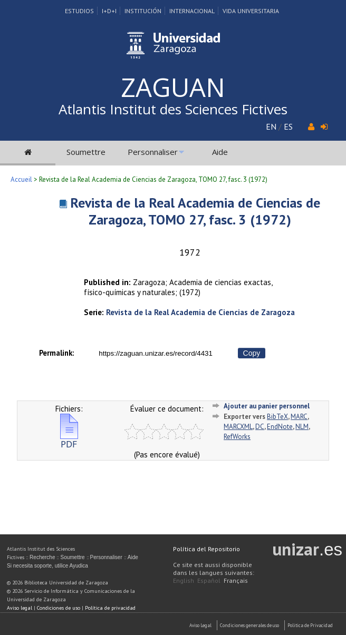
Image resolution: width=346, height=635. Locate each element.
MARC (299, 416)
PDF (69, 439)
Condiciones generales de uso (249, 625)
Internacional (192, 11)
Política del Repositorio (206, 549)
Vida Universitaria (251, 11)
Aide (220, 151)
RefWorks (237, 436)
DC (259, 426)
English (183, 580)
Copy (252, 353)
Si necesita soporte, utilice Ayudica (47, 566)
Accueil (21, 179)
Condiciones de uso (58, 607)
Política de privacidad (110, 607)
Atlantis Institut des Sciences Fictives (173, 109)
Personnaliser (153, 151)
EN (271, 126)
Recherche (42, 557)
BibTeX (277, 416)
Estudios (79, 11)
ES (288, 126)
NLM (302, 426)
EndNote (280, 426)
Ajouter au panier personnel (267, 406)
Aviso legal (19, 607)
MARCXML (238, 426)
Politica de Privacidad (310, 625)
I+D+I (109, 11)
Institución (142, 11)
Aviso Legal (200, 625)
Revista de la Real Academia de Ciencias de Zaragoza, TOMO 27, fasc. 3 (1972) (195, 211)
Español (208, 580)
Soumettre (85, 151)
